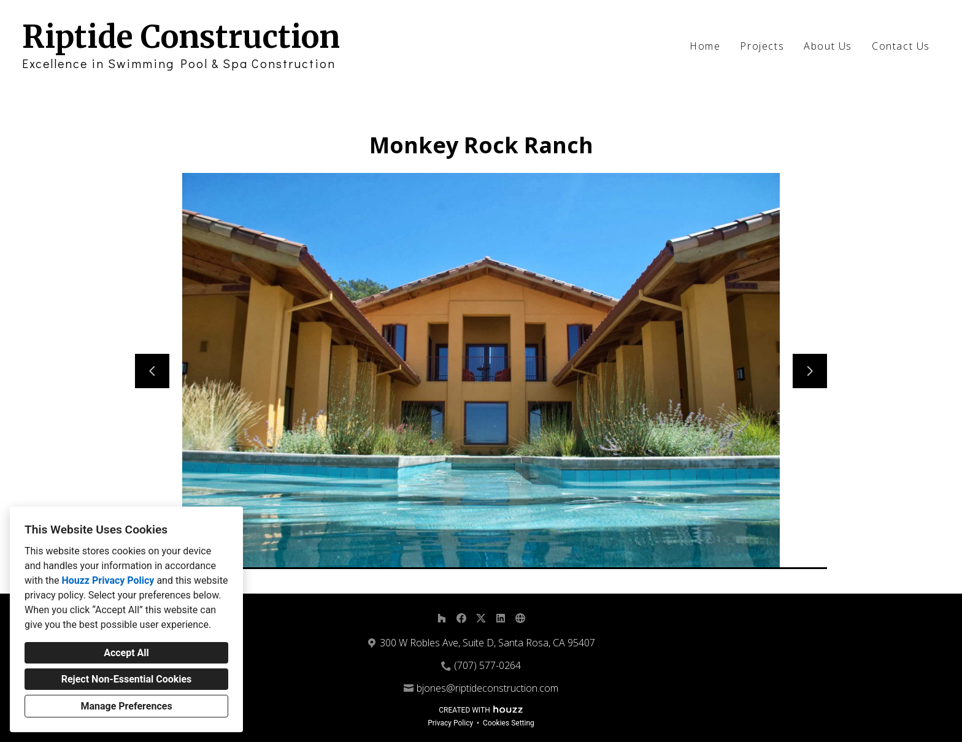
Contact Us (901, 46)
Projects (762, 46)
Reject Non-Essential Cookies (126, 679)
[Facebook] (461, 618)
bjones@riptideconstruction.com (487, 688)
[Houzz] (442, 618)
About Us (828, 46)
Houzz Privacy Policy (107, 580)
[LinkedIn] (501, 618)
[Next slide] (810, 371)
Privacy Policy (450, 723)
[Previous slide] (152, 371)
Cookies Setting (508, 723)
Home (705, 46)
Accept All (126, 653)
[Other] (520, 618)
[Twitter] (481, 618)
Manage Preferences (126, 706)
